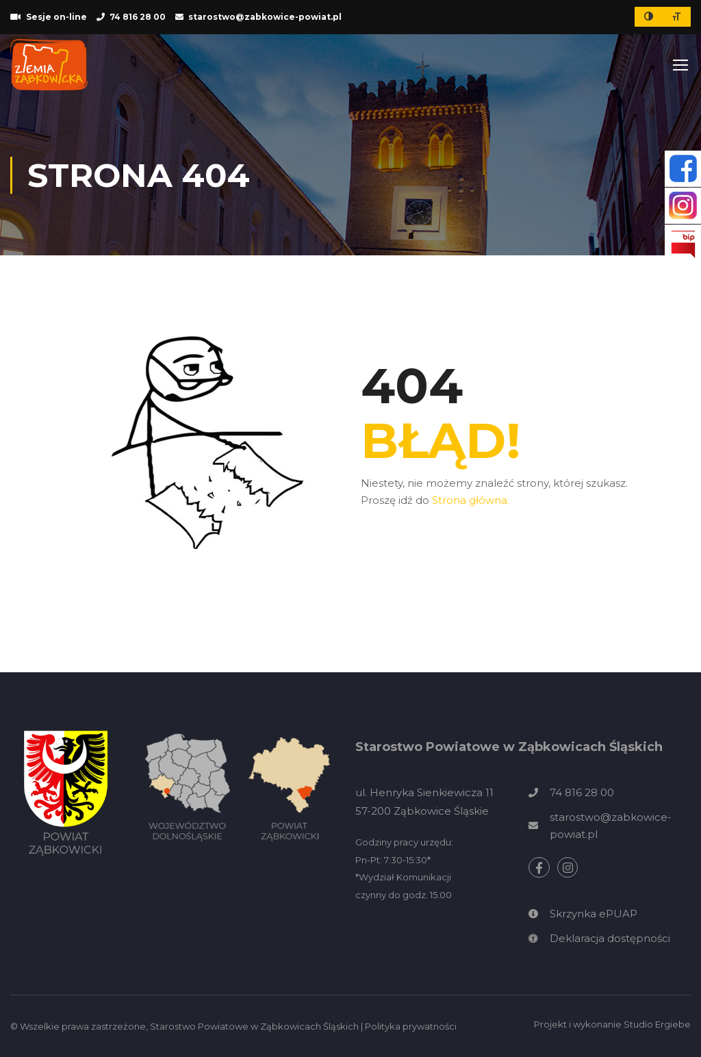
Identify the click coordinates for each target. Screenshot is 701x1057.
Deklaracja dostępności (610, 938)
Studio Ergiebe (657, 1024)
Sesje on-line (56, 17)
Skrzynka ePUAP (593, 913)
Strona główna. (470, 500)
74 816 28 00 (138, 17)
